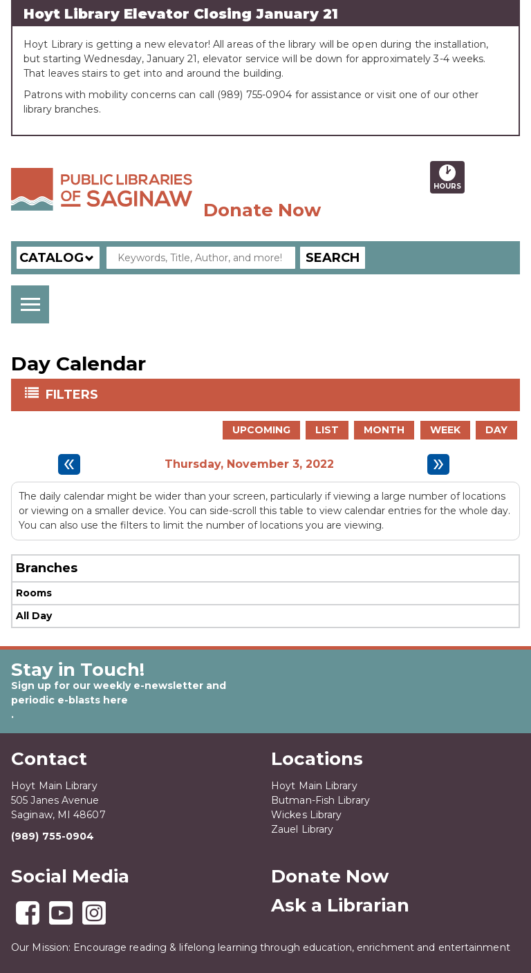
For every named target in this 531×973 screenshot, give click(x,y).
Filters (73, 394)
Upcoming (261, 430)
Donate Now (262, 210)
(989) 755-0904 (52, 836)
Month (384, 430)
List (327, 430)
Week (445, 430)
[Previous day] (69, 464)
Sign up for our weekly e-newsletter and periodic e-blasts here (118, 692)
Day (496, 430)
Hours (449, 177)
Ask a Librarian (340, 905)
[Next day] (438, 464)
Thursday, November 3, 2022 (249, 464)
